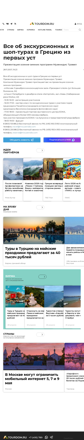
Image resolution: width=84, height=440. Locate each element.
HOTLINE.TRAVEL (45, 30)
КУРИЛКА (31, 30)
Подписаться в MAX (62, 140)
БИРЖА (20, 30)
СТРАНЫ (10, 30)
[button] (42, 150)
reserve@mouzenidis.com (25, 133)
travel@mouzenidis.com (24, 127)
